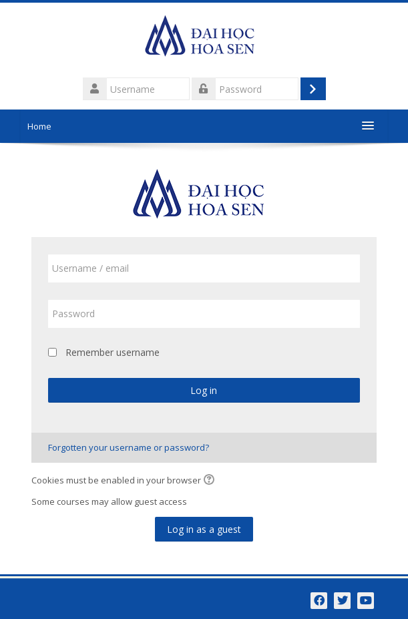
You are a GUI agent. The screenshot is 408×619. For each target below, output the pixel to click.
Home (39, 126)
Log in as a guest (204, 529)
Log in (203, 390)
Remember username (112, 352)
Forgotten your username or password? (128, 447)
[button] (211, 480)
